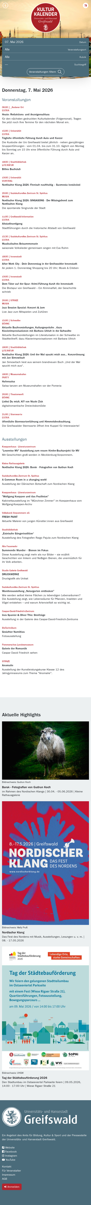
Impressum (8, 1174)
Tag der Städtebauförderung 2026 (24, 1077)
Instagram (9, 1155)
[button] (85, 5)
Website (8, 1147)
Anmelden (11, 1186)
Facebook (9, 1151)
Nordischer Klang (13, 932)
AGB (4, 1178)
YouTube (8, 1159)
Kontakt (6, 1166)
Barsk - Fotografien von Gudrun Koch (26, 787)
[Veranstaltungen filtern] (45, 71)
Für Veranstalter (11, 1170)
